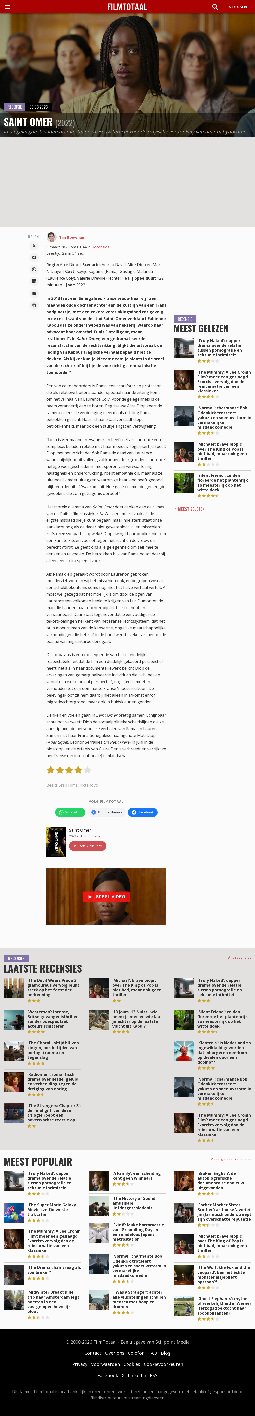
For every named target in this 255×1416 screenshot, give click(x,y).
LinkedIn (137, 1375)
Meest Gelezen (191, 509)
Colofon (136, 1353)
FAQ (152, 1353)
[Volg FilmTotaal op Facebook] (143, 812)
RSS (154, 1375)
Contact (92, 1353)
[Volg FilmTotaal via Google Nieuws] (106, 812)
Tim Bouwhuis (72, 237)
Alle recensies (239, 957)
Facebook (107, 1375)
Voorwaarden (105, 1364)
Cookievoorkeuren (163, 1364)
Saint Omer (80, 830)
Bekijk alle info (87, 846)
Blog (166, 1353)
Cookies (132, 1364)
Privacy (79, 1364)
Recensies (100, 246)
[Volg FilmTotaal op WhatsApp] (70, 812)
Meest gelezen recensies (230, 1159)
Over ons (114, 1353)
